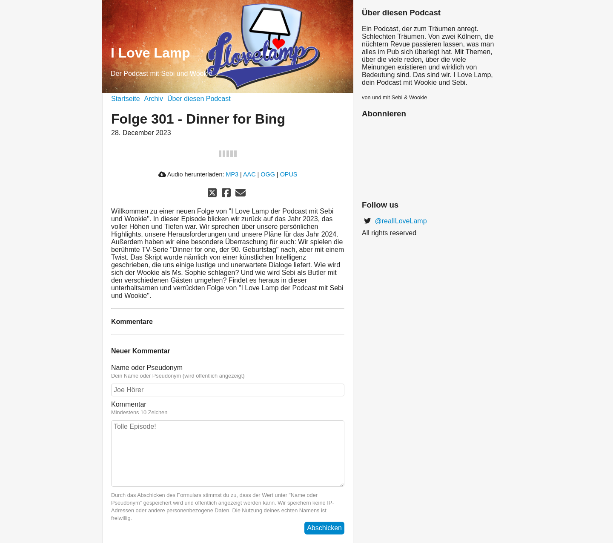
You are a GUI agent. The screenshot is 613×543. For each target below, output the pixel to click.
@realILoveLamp (400, 221)
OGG (268, 174)
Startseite (125, 98)
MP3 (232, 174)
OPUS (289, 174)
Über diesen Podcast (199, 98)
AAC (249, 174)
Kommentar (128, 404)
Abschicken (324, 527)
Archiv (153, 98)
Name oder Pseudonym (147, 367)
